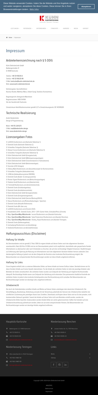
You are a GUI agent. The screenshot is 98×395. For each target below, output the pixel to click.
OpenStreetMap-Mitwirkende (21, 214)
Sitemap (53, 358)
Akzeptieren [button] (86, 7)
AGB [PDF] (49, 385)
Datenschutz (49, 388)
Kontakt (85, 28)
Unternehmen (41, 28)
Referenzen (27, 28)
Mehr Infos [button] (34, 9)
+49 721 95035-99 (17, 78)
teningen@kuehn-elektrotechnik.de (20, 365)
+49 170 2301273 (15, 126)
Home (10, 37)
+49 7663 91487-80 (15, 358)
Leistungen (15, 28)
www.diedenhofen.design (18, 131)
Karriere (66, 28)
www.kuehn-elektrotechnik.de (20, 84)
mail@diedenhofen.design (19, 128)
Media (76, 28)
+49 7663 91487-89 (15, 361)
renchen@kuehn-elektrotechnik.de (65, 340)
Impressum (49, 391)
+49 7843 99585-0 (60, 332)
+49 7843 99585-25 (60, 336)
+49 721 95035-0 (17, 76)
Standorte (54, 28)
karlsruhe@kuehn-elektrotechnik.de (22, 81)
